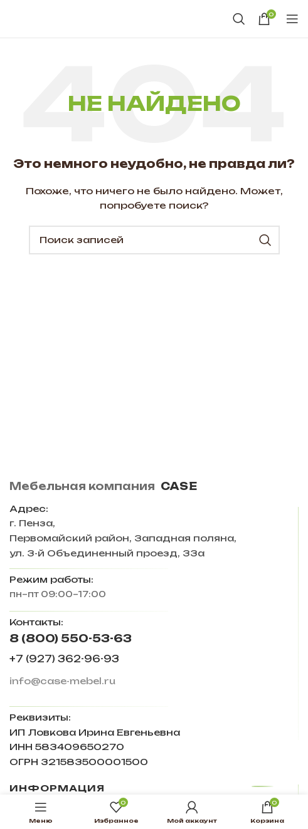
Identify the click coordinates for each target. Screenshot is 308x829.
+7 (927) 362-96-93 (64, 659)
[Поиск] (239, 18)
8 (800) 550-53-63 (70, 638)
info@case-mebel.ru (62, 680)
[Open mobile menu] (292, 18)
